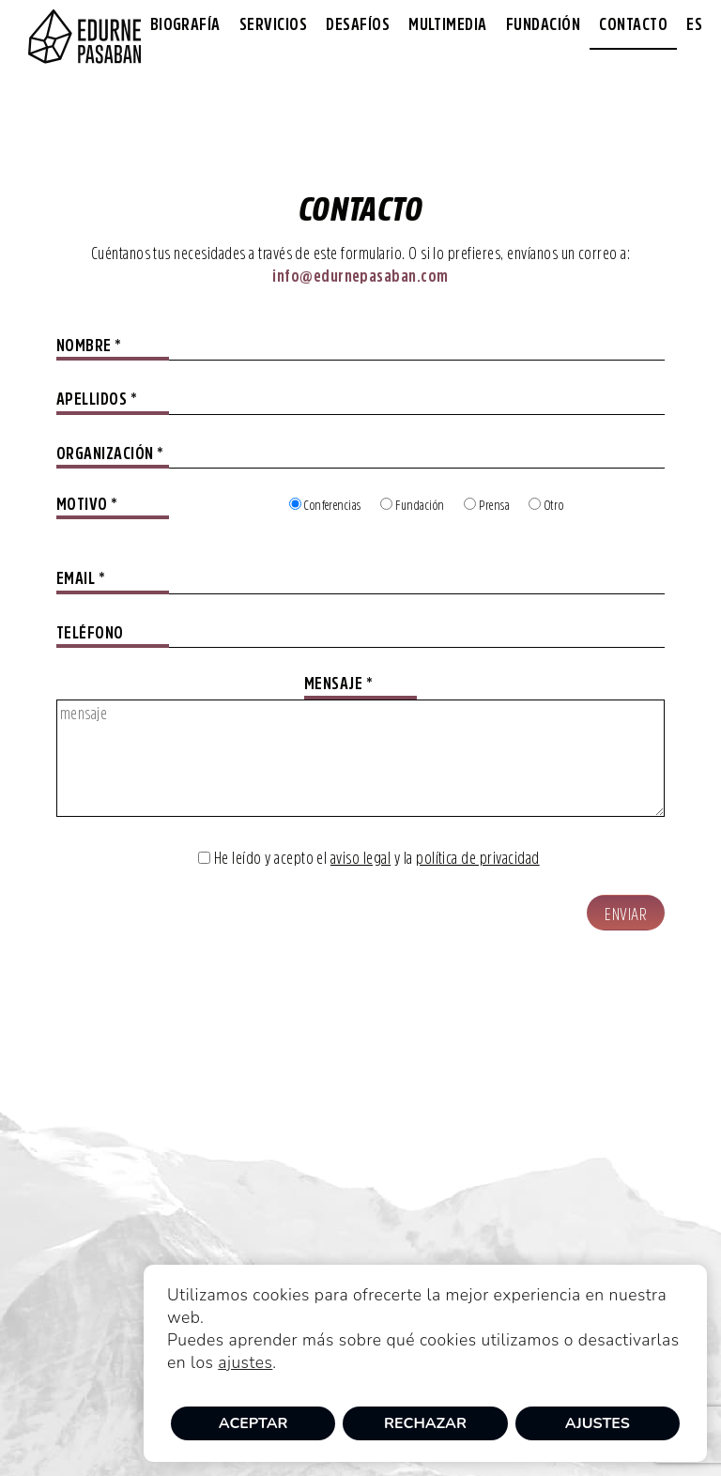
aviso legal (360, 858)
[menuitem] (694, 25)
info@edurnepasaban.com (360, 276)
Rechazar (425, 1423)
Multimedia (447, 24)
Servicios (273, 24)
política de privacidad (478, 858)
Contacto (633, 24)
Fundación (543, 24)
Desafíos (358, 24)
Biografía (185, 24)
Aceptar (253, 1423)
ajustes (245, 1362)
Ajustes (597, 1423)
